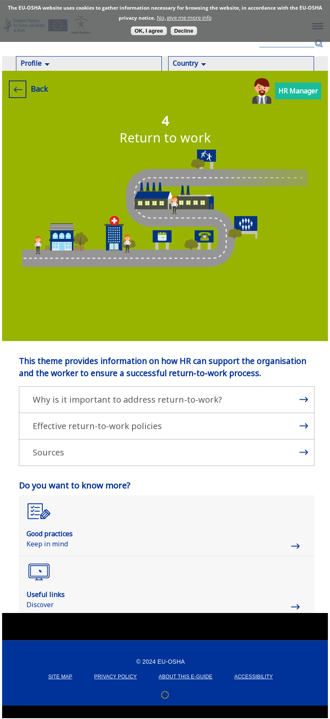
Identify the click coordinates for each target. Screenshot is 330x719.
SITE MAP (60, 677)
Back (39, 89)
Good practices (49, 533)
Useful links (45, 594)
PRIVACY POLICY (115, 677)
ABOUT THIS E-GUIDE (186, 677)
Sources (48, 452)
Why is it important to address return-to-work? (127, 399)
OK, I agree (149, 31)
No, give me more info (184, 17)
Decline (184, 31)
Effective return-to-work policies (97, 426)
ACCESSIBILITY (253, 677)
